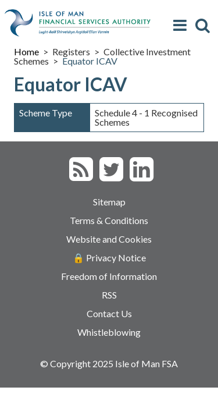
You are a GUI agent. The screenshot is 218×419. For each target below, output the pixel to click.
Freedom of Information (109, 276)
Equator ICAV (89, 60)
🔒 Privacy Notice (109, 257)
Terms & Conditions (109, 220)
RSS (109, 294)
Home (26, 51)
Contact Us (109, 313)
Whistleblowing (109, 332)
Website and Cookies (109, 238)
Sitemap (109, 201)
